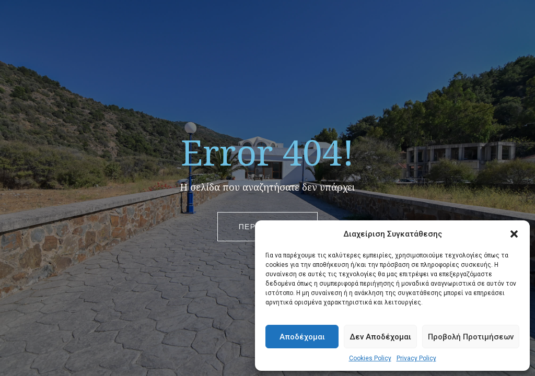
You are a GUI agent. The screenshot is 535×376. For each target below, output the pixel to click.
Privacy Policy (416, 358)
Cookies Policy (370, 358)
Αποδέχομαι (302, 337)
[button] (514, 234)
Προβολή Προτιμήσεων (471, 337)
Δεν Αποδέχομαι (380, 337)
